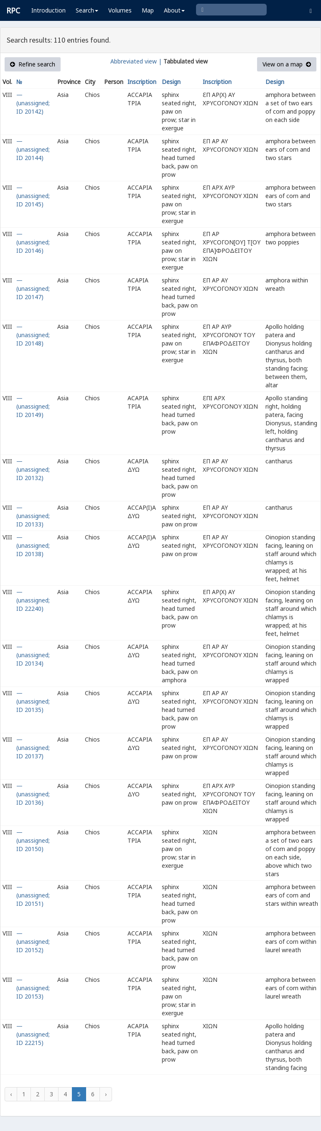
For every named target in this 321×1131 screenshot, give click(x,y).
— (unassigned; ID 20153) (33, 988)
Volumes (120, 10)
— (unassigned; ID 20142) (33, 103)
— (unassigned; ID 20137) (33, 747)
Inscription (141, 82)
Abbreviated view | (136, 61)
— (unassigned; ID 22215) (33, 1034)
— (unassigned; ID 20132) (33, 469)
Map (148, 10)
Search (87, 10)
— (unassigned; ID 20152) (33, 941)
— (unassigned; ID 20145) (33, 195)
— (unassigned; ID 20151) (33, 895)
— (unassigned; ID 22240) (33, 600)
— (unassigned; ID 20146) (33, 242)
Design (171, 82)
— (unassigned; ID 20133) (33, 515)
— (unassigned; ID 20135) (33, 701)
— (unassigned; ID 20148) (33, 335)
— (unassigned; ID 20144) (33, 149)
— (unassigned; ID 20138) (33, 545)
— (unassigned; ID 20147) (33, 288)
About (174, 10)
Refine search (32, 64)
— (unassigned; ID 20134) (33, 655)
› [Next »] (106, 1094)
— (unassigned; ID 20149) (33, 406)
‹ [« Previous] (11, 1094)
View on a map (286, 64)
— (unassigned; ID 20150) (33, 840)
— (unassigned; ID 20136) (33, 794)
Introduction (48, 10)
